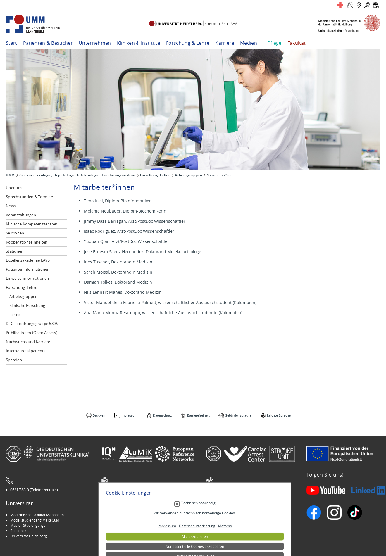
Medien (248, 43)
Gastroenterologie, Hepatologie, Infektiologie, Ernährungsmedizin (77, 175)
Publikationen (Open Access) (31, 332)
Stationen (14, 251)
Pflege (275, 43)
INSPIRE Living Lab (120, 520)
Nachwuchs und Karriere (28, 341)
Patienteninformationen (28, 269)
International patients (26, 350)
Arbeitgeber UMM (120, 514)
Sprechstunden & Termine (29, 196)
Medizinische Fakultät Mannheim (37, 514)
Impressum (129, 415)
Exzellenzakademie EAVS (28, 260)
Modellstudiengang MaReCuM (34, 520)
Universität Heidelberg (28, 535)
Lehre (14, 314)
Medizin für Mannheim (123, 530)
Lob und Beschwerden (228, 530)
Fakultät (296, 43)
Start (11, 43)
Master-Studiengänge (28, 525)
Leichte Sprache (279, 415)
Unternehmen (95, 43)
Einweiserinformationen (27, 278)
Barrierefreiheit (198, 415)
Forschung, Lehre (155, 175)
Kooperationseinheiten (26, 242)
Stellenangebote (223, 514)
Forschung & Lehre (187, 43)
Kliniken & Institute (138, 43)
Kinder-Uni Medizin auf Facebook (132, 525)
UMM (10, 175)
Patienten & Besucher (48, 43)
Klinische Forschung (27, 305)
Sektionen (15, 233)
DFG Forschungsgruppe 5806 (32, 323)
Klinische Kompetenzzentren (32, 224)
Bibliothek (18, 530)
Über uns (14, 187)
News (11, 205)
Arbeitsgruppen (188, 175)
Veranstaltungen (21, 214)
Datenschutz (162, 415)
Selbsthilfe (218, 525)
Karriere (224, 43)
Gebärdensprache (238, 415)
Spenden (14, 359)
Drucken (99, 415)
